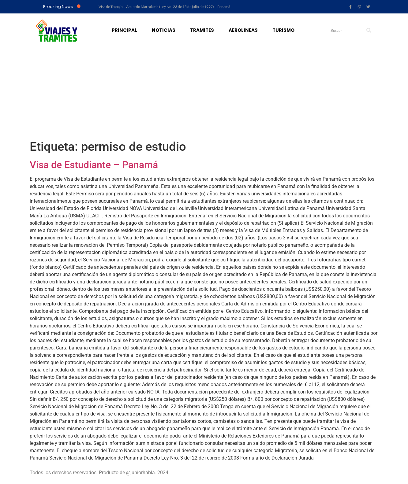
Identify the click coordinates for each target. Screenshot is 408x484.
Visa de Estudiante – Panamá (94, 165)
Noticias (163, 30)
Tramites (202, 30)
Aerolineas (243, 30)
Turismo (283, 30)
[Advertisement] (204, 93)
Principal (124, 30)
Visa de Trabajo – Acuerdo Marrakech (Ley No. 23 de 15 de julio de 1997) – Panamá (164, 6)
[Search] (347, 30)
